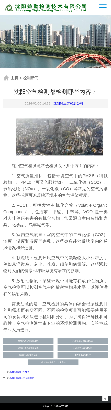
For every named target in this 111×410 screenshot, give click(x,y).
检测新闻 (31, 78)
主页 (14, 78)
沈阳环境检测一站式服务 (19, 372)
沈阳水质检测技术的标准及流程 (22, 378)
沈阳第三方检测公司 (68, 103)
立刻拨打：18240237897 (55, 406)
